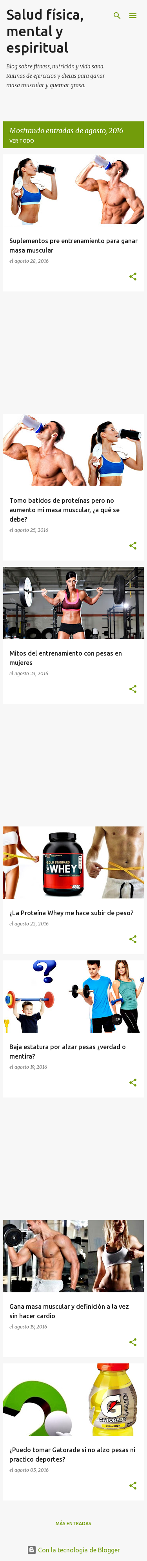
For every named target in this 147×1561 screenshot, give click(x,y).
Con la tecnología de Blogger (73, 1550)
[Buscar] (117, 15)
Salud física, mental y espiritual (45, 30)
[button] (133, 277)
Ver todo (21, 140)
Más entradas (73, 1523)
